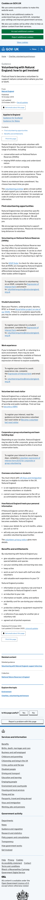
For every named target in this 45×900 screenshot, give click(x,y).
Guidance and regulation (12, 829)
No (35, 713)
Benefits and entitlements (13, 134)
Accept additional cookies (22, 31)
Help (4, 860)
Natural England (8, 91)
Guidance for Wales (11, 121)
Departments (7, 820)
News (4, 825)
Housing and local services (13, 790)
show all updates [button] (31, 628)
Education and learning (11, 777)
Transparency (7, 841)
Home (4, 56)
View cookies (22, 42)
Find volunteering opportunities (16, 131)
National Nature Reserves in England (15, 677)
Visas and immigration (11, 802)
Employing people (9, 782)
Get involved (7, 850)
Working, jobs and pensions (13, 807)
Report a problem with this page (22, 721)
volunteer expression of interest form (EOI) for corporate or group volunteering (22, 460)
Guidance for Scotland (12, 118)
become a (10, 406)
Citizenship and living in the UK (15, 761)
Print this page (10, 139)
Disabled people (9, 769)
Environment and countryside (14, 786)
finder (14, 263)
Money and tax (8, 794)
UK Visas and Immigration (31, 478)
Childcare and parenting (12, 756)
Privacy (11, 860)
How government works (12, 846)
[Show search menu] (42, 49)
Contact (27, 863)
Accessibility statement (12, 863)
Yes (25, 713)
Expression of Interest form (19, 373)
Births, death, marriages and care (16, 748)
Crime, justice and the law (13, 765)
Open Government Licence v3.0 (15, 883)
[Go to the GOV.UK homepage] (10, 49)
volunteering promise (14, 189)
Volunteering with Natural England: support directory (22, 666)
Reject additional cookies (22, 37)
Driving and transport (11, 773)
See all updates (22, 102)
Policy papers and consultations (15, 837)
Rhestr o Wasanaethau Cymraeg (15, 869)
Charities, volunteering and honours (22, 56)
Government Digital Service (13, 872)
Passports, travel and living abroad (16, 798)
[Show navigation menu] (33, 49)
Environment (7, 692)
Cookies (19, 860)
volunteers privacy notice (16, 539)
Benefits (5, 744)
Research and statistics (12, 833)
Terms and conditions (11, 866)
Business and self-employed (14, 752)
